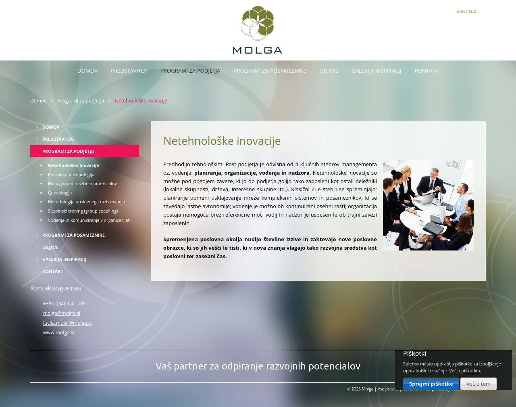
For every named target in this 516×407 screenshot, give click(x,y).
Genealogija (60, 193)
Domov (87, 70)
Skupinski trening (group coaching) (83, 211)
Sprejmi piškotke (431, 383)
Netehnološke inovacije (73, 165)
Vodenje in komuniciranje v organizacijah (89, 220)
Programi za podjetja (190, 70)
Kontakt (427, 70)
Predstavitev (129, 70)
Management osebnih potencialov (82, 183)
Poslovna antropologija (71, 174)
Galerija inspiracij (377, 70)
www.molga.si (59, 332)
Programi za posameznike (270, 70)
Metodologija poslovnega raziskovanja (86, 201)
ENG (461, 11)
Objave (329, 70)
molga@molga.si (61, 313)
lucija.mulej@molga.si (67, 322)
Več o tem (478, 383)
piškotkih (471, 370)
